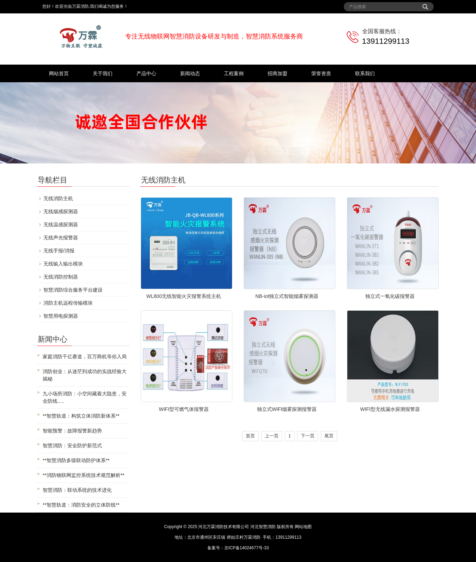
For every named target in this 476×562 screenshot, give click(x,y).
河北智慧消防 (263, 526)
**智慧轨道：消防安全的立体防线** (81, 505)
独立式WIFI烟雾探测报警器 (287, 409)
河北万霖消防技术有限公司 (223, 526)
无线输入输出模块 (63, 264)
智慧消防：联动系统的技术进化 (77, 490)
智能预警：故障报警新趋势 (72, 431)
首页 (250, 435)
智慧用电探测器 (60, 316)
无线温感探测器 (60, 224)
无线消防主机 (58, 198)
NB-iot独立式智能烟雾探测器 (286, 296)
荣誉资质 (321, 73)
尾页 (329, 435)
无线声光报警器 (60, 237)
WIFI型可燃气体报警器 (184, 409)
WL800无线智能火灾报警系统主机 (183, 296)
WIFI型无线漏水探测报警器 (390, 409)
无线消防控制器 (60, 277)
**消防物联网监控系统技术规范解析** (83, 475)
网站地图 (303, 526)
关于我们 (102, 73)
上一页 (272, 435)
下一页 (308, 435)
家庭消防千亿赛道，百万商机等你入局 (85, 356)
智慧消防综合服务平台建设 (73, 290)
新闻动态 (190, 73)
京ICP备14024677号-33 (246, 547)
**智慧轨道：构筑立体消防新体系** (81, 416)
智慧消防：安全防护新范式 (72, 445)
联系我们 (365, 73)
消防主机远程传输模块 (68, 303)
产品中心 (146, 73)
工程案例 (234, 73)
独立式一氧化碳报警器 (390, 296)
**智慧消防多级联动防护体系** (76, 460)
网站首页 (59, 73)
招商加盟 (277, 73)
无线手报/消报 (58, 250)
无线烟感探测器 (60, 211)
